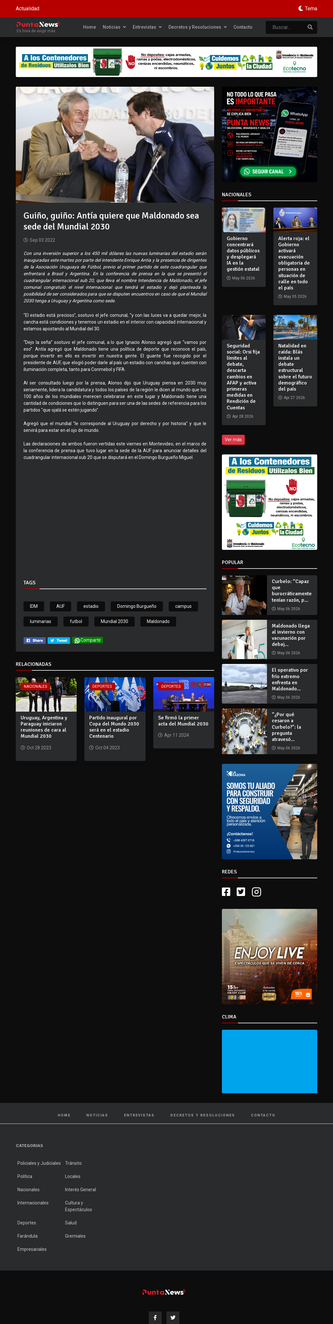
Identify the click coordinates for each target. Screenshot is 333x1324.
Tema (311, 8)
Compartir (87, 641)
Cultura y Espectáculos (78, 1206)
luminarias (40, 621)
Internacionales (33, 1202)
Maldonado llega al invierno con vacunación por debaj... (291, 635)
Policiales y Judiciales (39, 1163)
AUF (60, 606)
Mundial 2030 (114, 621)
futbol (76, 621)
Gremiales (75, 1236)
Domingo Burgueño (137, 606)
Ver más (233, 439)
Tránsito (73, 1163)
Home (89, 27)
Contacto (242, 27)
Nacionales (35, 686)
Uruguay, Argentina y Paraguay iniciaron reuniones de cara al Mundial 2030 (44, 727)
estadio (91, 606)
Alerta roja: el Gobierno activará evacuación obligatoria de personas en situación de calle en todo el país (294, 263)
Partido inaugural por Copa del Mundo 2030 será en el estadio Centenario (114, 727)
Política (24, 1176)
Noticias (114, 27)
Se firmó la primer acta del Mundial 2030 (183, 721)
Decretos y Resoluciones (197, 27)
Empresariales (32, 1249)
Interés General (80, 1189)
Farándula (27, 1236)
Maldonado (158, 621)
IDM (34, 606)
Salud (71, 1222)
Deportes (102, 686)
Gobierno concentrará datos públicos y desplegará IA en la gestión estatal (243, 254)
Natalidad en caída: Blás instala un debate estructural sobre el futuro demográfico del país (295, 367)
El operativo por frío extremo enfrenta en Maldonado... (290, 679)
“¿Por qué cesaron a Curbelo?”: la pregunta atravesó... (286, 727)
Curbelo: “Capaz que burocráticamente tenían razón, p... (292, 590)
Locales (73, 1176)
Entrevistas (147, 27)
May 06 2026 (288, 609)
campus (183, 606)
